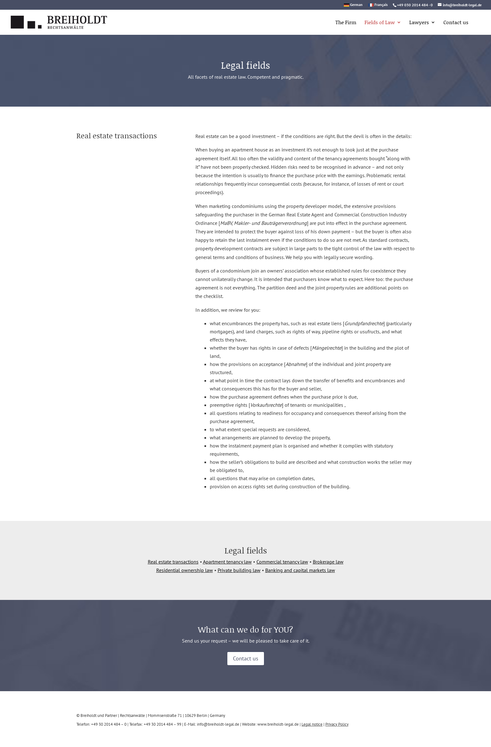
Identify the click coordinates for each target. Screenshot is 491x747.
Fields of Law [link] (379, 23)
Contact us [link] (455, 23)
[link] (51, 21)
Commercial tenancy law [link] (282, 562)
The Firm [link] (345, 23)
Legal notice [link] (312, 724)
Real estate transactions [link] (173, 562)
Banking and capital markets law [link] (300, 570)
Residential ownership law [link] (184, 570)
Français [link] (381, 5)
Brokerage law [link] (328, 562)
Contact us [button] (245, 658)
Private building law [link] (239, 570)
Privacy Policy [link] (337, 724)
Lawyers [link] (419, 23)
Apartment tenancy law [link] (227, 562)
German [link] (356, 5)
